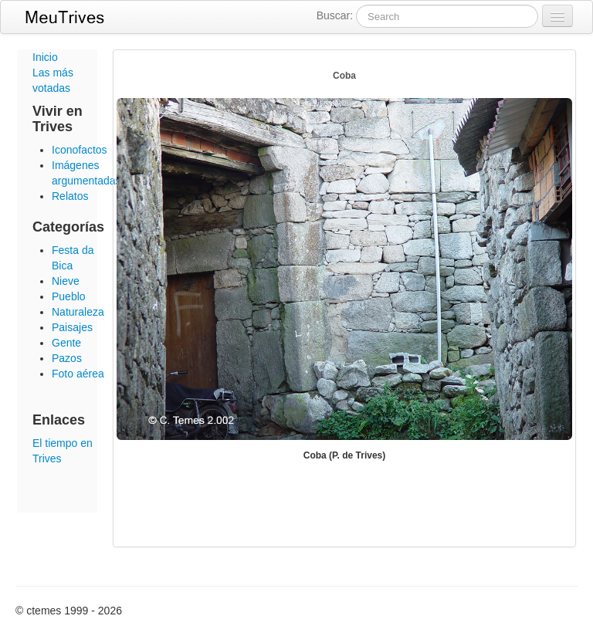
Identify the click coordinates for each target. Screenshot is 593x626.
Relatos (70, 196)
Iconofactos (79, 150)
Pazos (67, 358)
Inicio (45, 57)
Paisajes (72, 327)
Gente (66, 343)
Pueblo (69, 296)
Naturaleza (78, 312)
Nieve (66, 281)
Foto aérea (78, 373)
